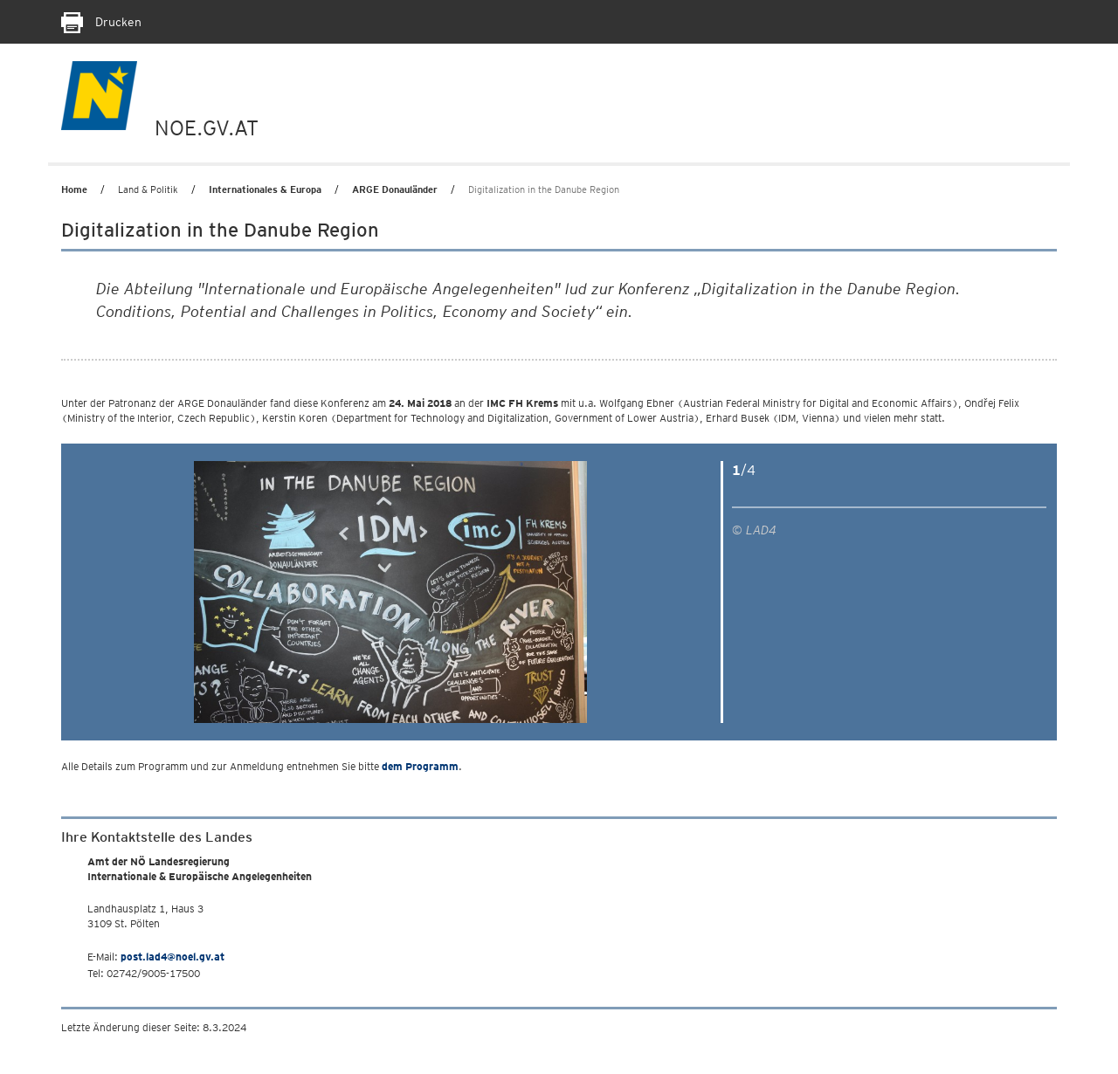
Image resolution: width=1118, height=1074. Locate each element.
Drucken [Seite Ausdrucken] (101, 22)
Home (74, 189)
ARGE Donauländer (395, 189)
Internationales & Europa (265, 189)
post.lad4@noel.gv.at (172, 956)
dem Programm (420, 766)
